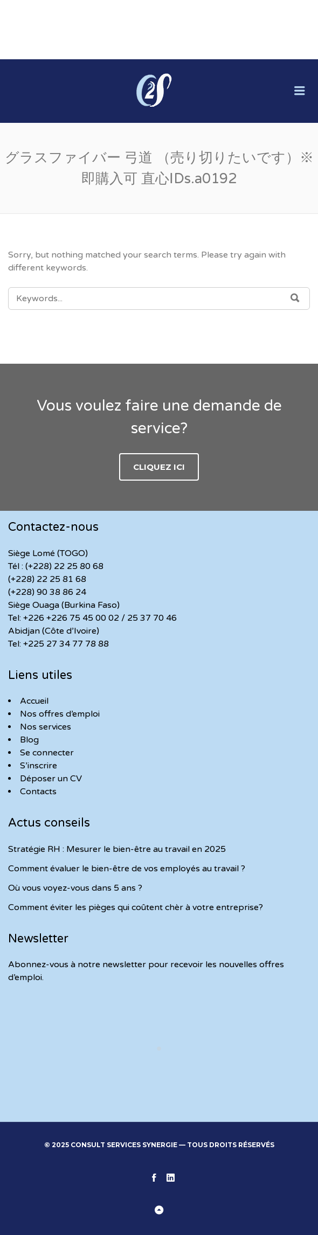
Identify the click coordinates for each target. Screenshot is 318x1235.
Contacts (38, 791)
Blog (29, 739)
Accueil (34, 701)
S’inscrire (38, 765)
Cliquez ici (159, 467)
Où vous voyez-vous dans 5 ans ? (75, 888)
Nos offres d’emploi (60, 714)
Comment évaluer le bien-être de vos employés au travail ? (126, 868)
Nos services (45, 726)
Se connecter (47, 752)
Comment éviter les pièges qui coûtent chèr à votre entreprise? (135, 907)
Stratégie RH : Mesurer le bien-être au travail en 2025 (117, 849)
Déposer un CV (51, 778)
